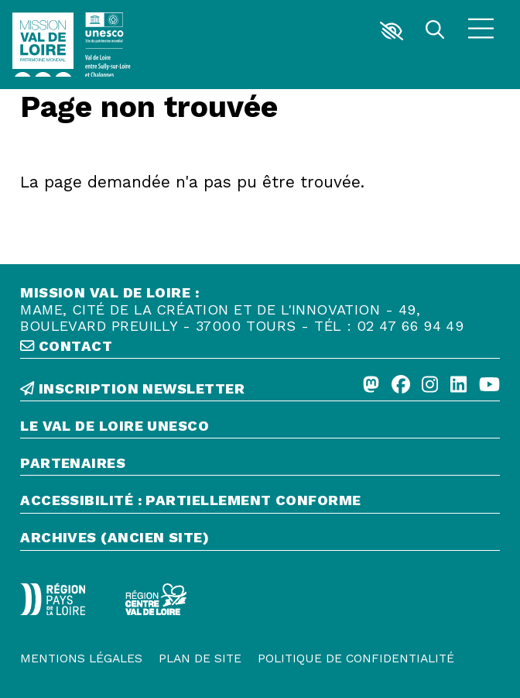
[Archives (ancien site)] (260, 539)
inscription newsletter (132, 388)
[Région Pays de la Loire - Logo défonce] (52, 598)
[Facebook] (401, 386)
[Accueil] (43, 44)
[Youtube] (489, 386)
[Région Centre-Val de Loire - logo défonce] (155, 599)
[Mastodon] (371, 386)
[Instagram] (430, 386)
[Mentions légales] (81, 658)
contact (66, 346)
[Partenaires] (260, 465)
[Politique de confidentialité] (356, 658)
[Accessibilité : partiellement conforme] (260, 502)
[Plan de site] (200, 658)
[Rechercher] (434, 31)
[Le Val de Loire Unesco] (260, 428)
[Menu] (481, 30)
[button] (391, 31)
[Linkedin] (458, 386)
